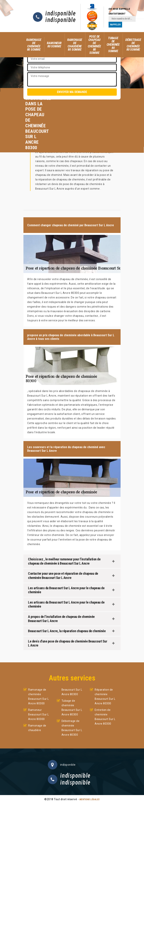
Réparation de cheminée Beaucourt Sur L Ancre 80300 (105, 696)
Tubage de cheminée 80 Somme (113, 44)
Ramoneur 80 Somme (54, 44)
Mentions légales (89, 799)
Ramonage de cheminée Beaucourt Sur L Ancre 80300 (38, 696)
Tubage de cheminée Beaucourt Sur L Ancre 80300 (72, 707)
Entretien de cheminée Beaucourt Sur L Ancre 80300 (105, 716)
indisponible (60, 13)
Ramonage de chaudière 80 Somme (74, 44)
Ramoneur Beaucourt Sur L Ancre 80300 (38, 714)
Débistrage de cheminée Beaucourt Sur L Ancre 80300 (72, 727)
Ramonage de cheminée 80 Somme (33, 44)
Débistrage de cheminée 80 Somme (133, 44)
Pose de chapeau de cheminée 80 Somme (94, 45)
